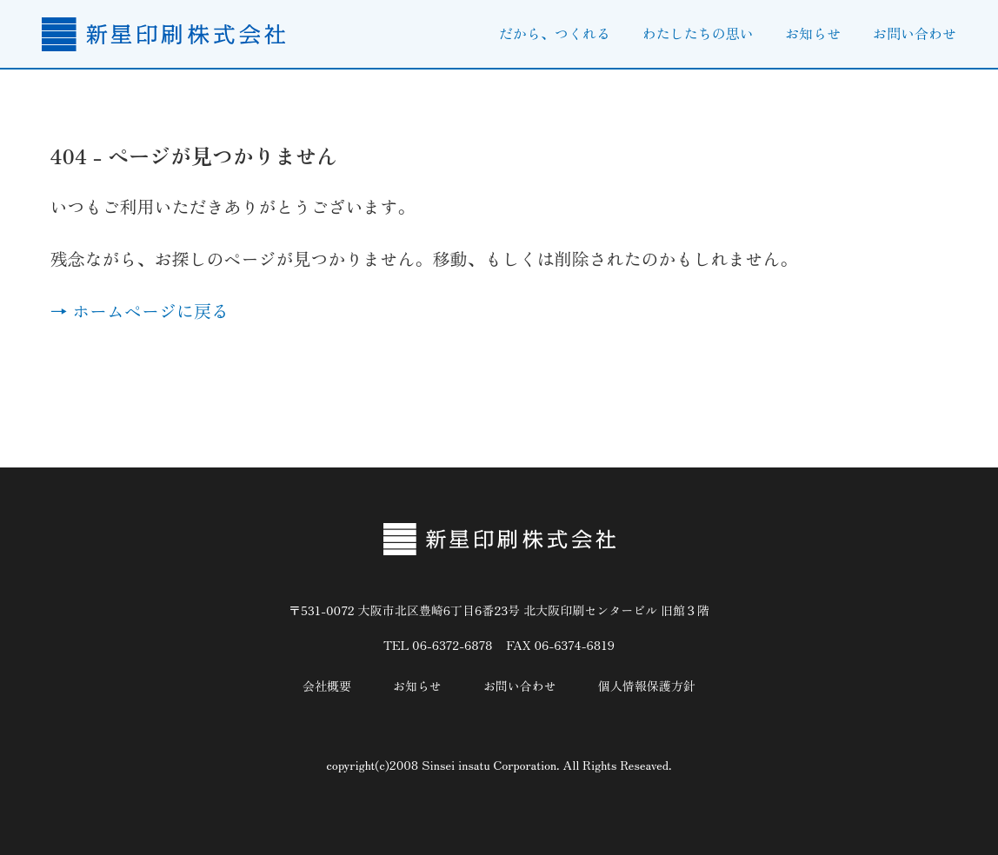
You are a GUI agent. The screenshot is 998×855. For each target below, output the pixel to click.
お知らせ (813, 33)
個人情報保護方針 (646, 685)
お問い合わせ (914, 33)
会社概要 (327, 685)
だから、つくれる (554, 33)
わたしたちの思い (698, 33)
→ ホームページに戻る (139, 310)
